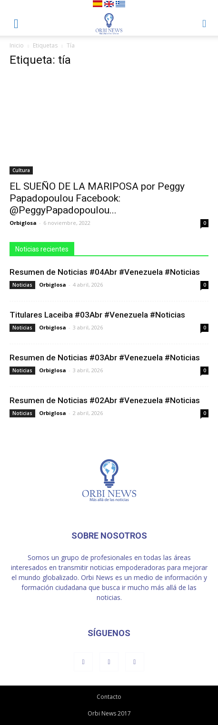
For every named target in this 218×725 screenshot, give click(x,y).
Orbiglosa (23, 222)
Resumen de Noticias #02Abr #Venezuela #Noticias (105, 400)
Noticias (22, 284)
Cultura (21, 170)
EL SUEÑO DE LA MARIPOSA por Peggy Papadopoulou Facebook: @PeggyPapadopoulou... (97, 198)
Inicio (17, 45)
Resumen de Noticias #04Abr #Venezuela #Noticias (105, 272)
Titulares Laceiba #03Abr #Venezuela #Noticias (97, 314)
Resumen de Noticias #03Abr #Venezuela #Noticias (105, 357)
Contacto (109, 697)
